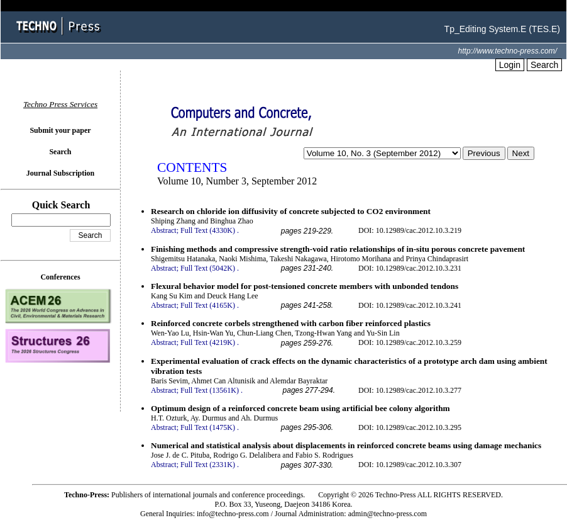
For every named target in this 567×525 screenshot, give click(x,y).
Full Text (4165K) (207, 305)
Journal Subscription (60, 173)
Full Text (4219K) (207, 342)
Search (544, 65)
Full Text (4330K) (207, 230)
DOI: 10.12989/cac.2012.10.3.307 (409, 464)
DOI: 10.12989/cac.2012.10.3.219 (409, 230)
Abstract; (165, 230)
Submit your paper (60, 130)
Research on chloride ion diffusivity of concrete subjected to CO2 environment (291, 211)
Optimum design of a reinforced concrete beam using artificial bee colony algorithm (300, 408)
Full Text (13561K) (209, 390)
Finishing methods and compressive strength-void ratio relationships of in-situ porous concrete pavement (338, 249)
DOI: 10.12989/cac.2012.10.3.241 (409, 305)
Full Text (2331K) (207, 464)
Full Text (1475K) (207, 427)
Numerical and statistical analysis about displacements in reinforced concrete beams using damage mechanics (346, 445)
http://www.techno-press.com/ (507, 51)
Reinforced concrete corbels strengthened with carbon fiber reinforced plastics (291, 323)
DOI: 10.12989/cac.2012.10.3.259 (409, 342)
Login (509, 65)
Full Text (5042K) (207, 268)
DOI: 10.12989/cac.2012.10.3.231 (409, 268)
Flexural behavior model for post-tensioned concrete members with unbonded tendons (304, 286)
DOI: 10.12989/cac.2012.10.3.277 (409, 390)
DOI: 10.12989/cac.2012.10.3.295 (409, 427)
